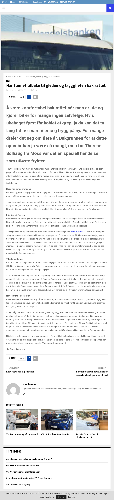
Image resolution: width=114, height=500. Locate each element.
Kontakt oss (37, 2)
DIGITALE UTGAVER (67, 2)
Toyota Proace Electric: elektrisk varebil (88, 435)
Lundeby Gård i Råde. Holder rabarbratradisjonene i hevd (92, 373)
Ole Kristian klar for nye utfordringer (23, 472)
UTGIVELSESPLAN (51, 2)
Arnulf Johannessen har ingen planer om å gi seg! (29, 459)
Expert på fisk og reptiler (20, 372)
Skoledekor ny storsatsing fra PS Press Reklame (29, 478)
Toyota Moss (77, 231)
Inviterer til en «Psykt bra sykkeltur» (22, 465)
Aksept (61, 497)
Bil (8, 81)
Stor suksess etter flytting (18, 485)
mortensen (13, 90)
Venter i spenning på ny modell (22, 434)
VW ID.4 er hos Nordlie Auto (55, 434)
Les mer (71, 497)
